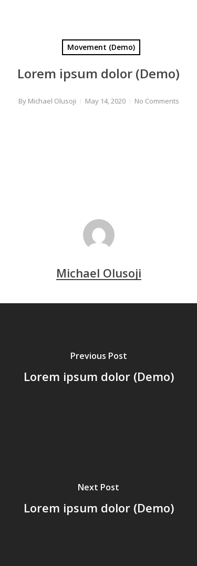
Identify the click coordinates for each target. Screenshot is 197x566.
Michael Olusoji (52, 101)
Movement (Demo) (101, 47)
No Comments (156, 101)
